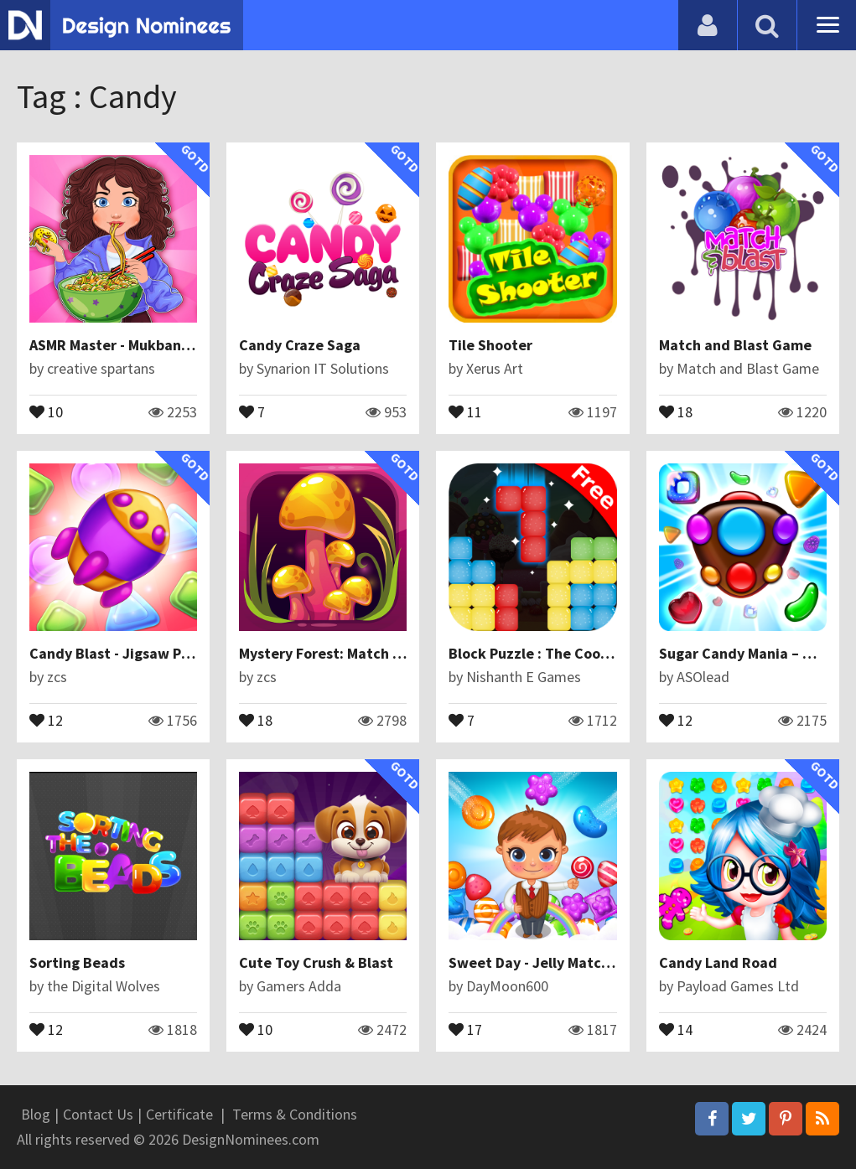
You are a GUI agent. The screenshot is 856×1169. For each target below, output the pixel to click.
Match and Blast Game (735, 344)
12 (46, 719)
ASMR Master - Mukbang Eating (133, 344)
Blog (35, 1114)
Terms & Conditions (294, 1114)
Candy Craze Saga (300, 344)
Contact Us (98, 1114)
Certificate (179, 1114)
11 (465, 410)
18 (676, 410)
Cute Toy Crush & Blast (316, 962)
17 (465, 1028)
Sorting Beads (77, 962)
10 (46, 410)
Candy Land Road (718, 962)
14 (676, 1028)
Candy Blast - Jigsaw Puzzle (123, 653)
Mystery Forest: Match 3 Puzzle (344, 653)
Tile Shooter (490, 344)
